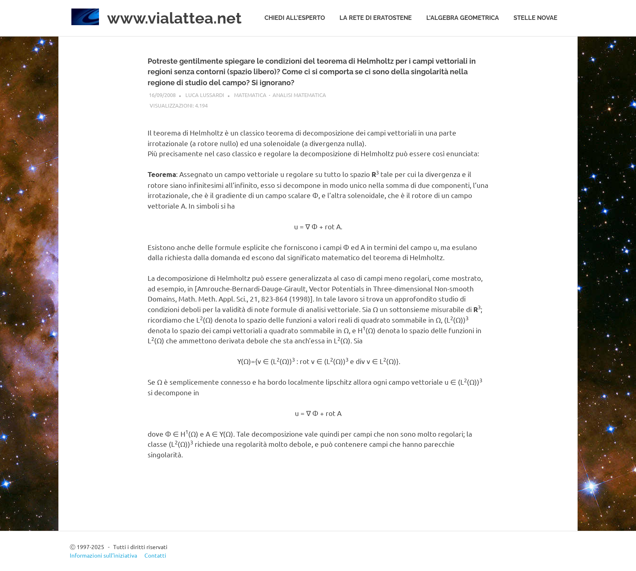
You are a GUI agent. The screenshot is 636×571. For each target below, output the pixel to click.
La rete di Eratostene (375, 18)
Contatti (155, 555)
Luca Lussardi (204, 94)
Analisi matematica (299, 94)
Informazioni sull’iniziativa (103, 555)
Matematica (250, 94)
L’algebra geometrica (462, 18)
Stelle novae (535, 18)
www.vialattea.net (174, 18)
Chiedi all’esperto (294, 18)
